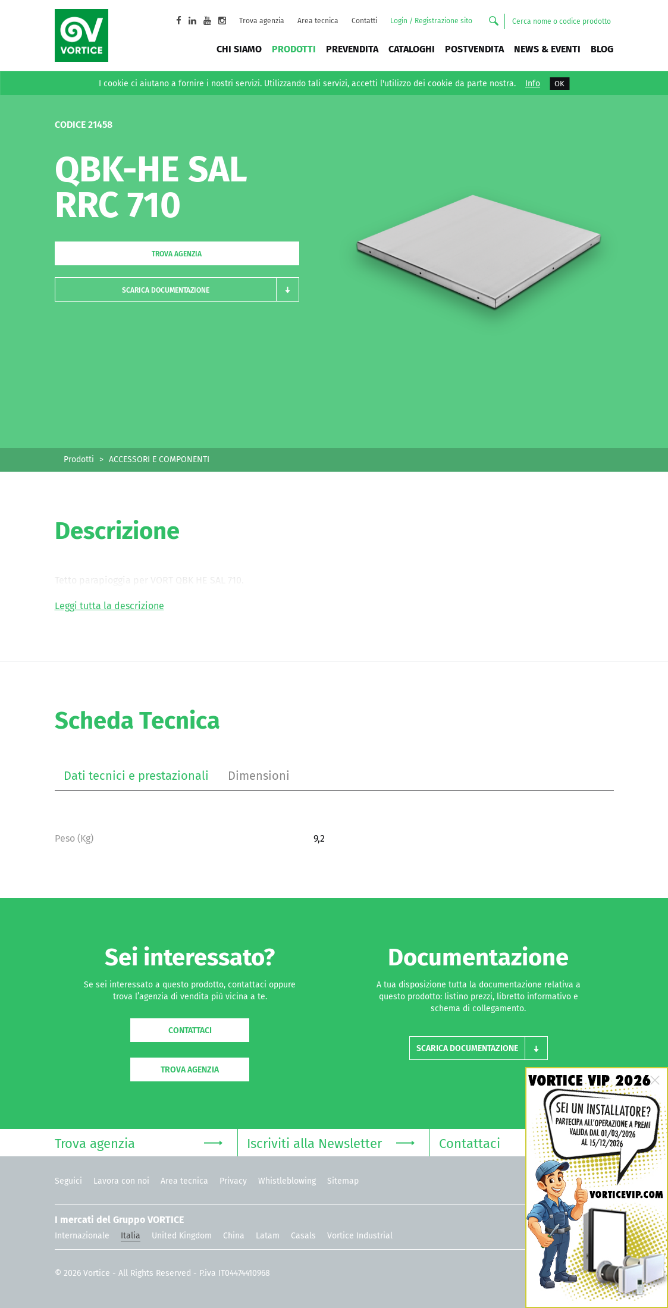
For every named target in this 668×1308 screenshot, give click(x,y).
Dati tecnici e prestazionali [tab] (136, 776)
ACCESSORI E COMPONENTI (159, 459)
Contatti (364, 21)
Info (532, 84)
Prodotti (294, 49)
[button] (177, 289)
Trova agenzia (261, 21)
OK (559, 83)
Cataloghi (411, 49)
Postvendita (474, 49)
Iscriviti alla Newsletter (331, 1142)
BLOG (602, 49)
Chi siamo (239, 49)
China (233, 1236)
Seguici (68, 1181)
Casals (303, 1236)
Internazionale (82, 1236)
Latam (268, 1236)
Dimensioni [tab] (259, 776)
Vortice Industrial (360, 1236)
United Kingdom (182, 1236)
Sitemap (343, 1181)
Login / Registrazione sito (431, 21)
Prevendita (352, 49)
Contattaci (190, 1030)
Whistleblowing (287, 1181)
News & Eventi (547, 49)
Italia (130, 1236)
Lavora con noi (121, 1181)
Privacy (233, 1181)
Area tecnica (317, 21)
